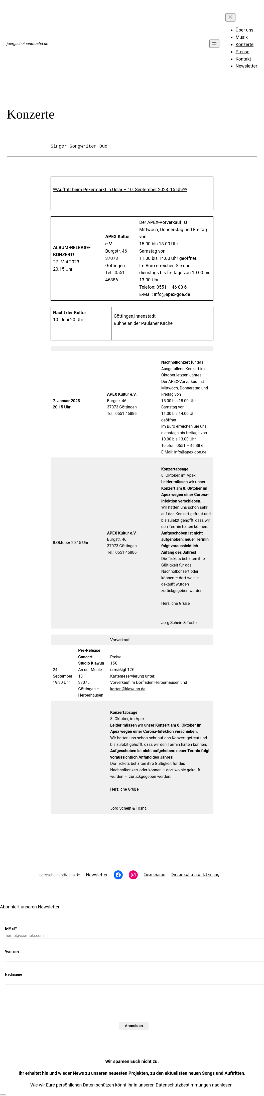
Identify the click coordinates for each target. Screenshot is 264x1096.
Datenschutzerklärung (195, 875)
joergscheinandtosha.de (27, 43)
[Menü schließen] (230, 17)
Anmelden (134, 1025)
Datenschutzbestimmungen (183, 1084)
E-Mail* (11, 928)
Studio (84, 663)
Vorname (12, 951)
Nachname (13, 974)
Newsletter (97, 874)
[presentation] (43, 1012)
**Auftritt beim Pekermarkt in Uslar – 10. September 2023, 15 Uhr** (120, 189)
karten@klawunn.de (128, 689)
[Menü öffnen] (214, 44)
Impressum (154, 875)
